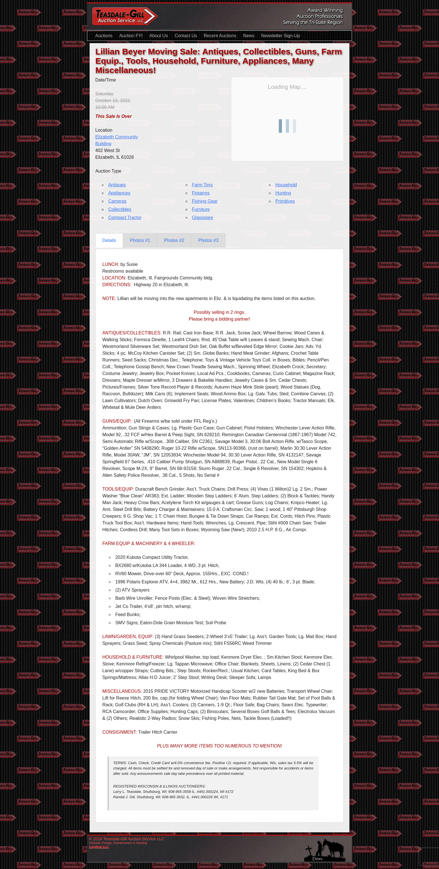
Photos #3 (208, 240)
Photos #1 (140, 240)
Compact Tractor (124, 217)
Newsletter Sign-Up (280, 35)
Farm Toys (202, 184)
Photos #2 (174, 240)
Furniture (201, 209)
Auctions (103, 35)
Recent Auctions (220, 35)
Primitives (285, 201)
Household (286, 184)
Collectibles (119, 209)
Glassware (202, 217)
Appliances (119, 193)
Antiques (117, 184)
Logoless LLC (99, 846)
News (248, 35)
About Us (158, 35)
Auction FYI (131, 35)
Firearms (201, 193)
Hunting (283, 193)
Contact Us (186, 35)
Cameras (117, 201)
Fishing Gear (205, 201)
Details (109, 240)
